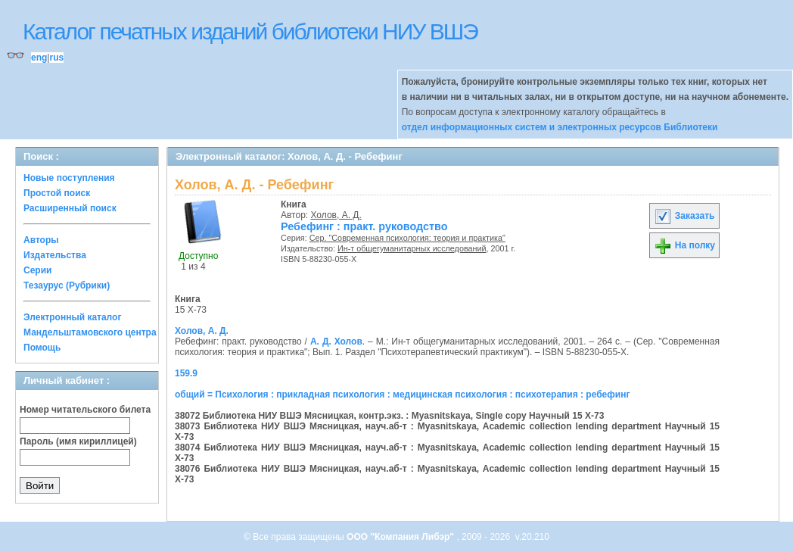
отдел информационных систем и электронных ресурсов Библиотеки (560, 127)
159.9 (186, 373)
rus (56, 57)
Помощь (42, 347)
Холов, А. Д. (336, 215)
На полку (684, 245)
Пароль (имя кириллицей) (78, 441)
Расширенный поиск (70, 208)
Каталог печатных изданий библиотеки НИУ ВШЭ (250, 31)
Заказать (684, 216)
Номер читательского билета (85, 409)
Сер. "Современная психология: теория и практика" (407, 237)
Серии (37, 270)
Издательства (54, 255)
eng (39, 57)
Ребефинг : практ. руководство (364, 226)
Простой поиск (56, 193)
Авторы (41, 240)
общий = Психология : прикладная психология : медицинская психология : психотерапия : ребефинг (402, 394)
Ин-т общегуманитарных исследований (412, 248)
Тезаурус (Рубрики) (66, 285)
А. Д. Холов (336, 341)
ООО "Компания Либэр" (401, 537)
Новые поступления (69, 178)
